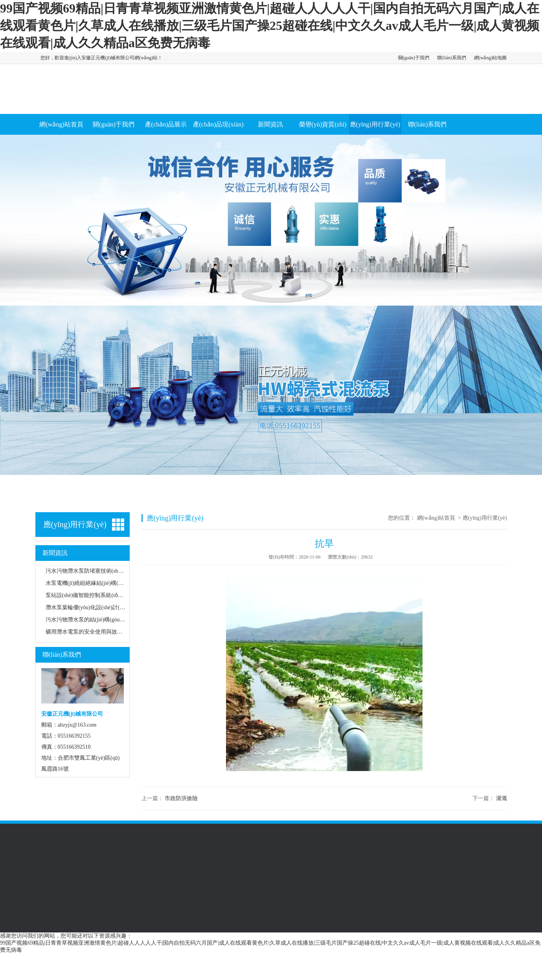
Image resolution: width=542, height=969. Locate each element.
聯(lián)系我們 (451, 57)
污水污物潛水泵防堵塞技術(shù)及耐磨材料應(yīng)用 (110, 571)
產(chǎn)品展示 (166, 124)
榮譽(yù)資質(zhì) (323, 124)
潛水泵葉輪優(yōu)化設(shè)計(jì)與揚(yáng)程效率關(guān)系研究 (124, 607)
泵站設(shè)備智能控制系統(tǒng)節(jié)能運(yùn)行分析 (113, 595)
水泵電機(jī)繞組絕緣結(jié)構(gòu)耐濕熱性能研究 (106, 583)
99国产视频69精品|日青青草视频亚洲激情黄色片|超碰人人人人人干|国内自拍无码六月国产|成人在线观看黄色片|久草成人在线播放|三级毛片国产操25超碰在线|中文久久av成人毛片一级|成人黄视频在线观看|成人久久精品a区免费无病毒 (269, 25)
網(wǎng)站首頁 (61, 124)
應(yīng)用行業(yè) (375, 124)
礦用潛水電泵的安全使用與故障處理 (90, 632)
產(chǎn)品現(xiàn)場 (218, 134)
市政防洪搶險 (181, 798)
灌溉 (501, 798)
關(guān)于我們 (413, 57)
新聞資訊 (270, 124)
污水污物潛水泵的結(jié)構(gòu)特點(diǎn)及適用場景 (110, 620)
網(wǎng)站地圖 (490, 57)
